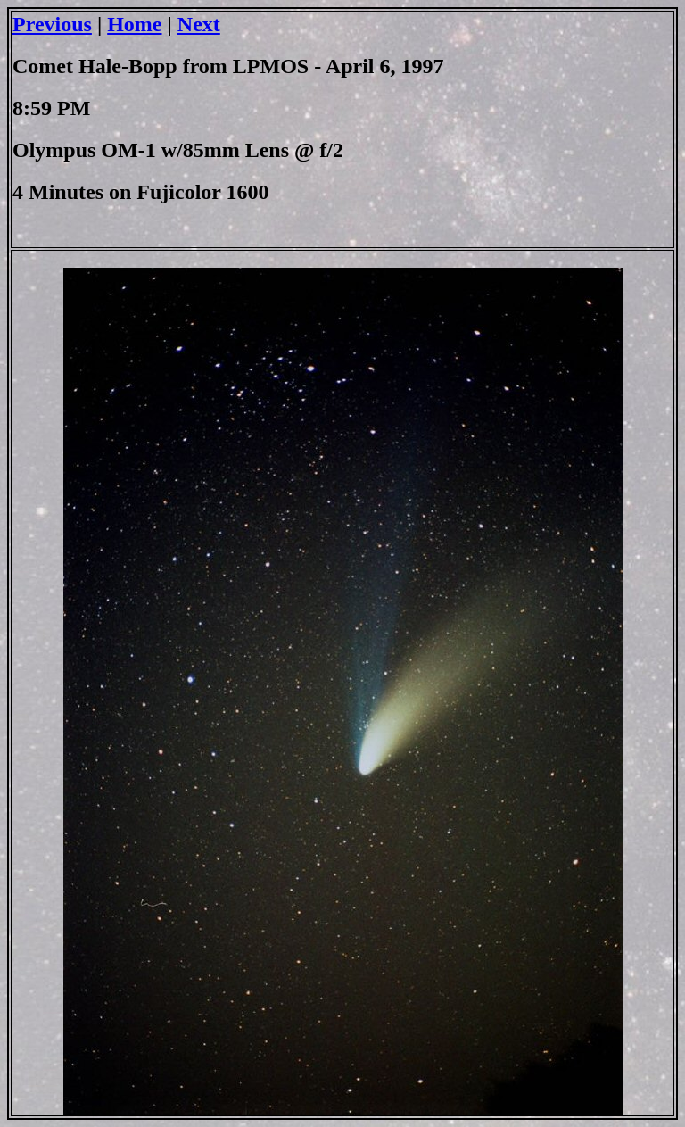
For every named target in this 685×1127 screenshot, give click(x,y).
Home (134, 24)
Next (198, 24)
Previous (52, 24)
